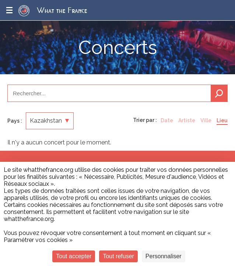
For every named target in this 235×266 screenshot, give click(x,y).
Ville (205, 120)
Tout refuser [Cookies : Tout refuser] (118, 256)
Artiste (186, 120)
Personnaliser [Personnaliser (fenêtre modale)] (163, 256)
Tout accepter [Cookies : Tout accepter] (73, 256)
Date (167, 120)
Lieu (222, 120)
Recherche (219, 93)
